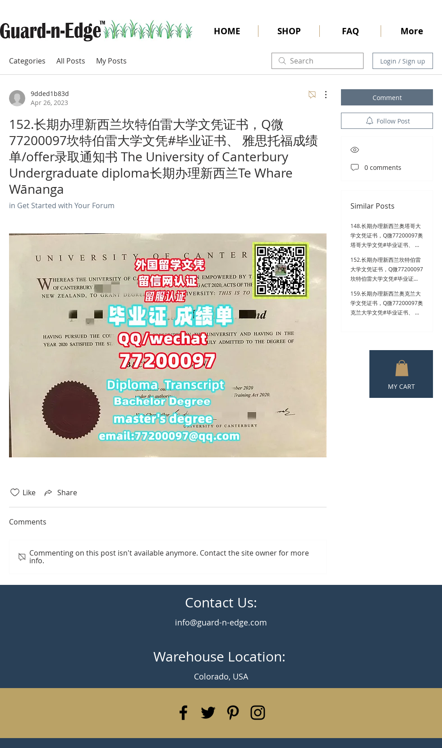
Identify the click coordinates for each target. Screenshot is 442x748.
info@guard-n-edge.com (221, 622)
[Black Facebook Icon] (183, 712)
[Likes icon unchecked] (15, 492)
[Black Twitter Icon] (208, 712)
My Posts (111, 61)
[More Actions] (321, 94)
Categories (27, 61)
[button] (402, 368)
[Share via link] (60, 492)
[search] (318, 61)
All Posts (70, 61)
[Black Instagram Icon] (257, 712)
